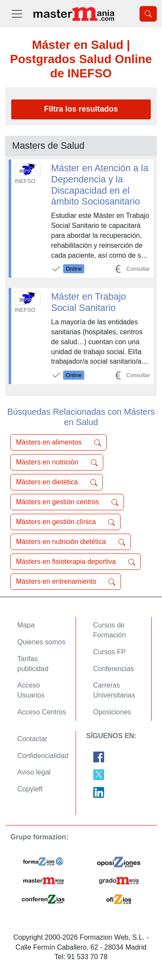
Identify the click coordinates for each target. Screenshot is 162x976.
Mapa (26, 625)
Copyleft (30, 789)
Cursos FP (109, 652)
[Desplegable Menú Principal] (17, 13)
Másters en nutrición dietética (70, 542)
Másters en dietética (56, 482)
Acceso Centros (41, 712)
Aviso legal (34, 772)
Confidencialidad (42, 755)
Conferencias (113, 668)
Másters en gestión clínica (65, 522)
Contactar (32, 738)
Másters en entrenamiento (65, 582)
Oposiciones (112, 712)
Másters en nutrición (57, 462)
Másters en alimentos (58, 442)
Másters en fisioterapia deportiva (75, 562)
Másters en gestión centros (67, 502)
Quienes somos (41, 642)
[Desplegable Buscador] (148, 14)
